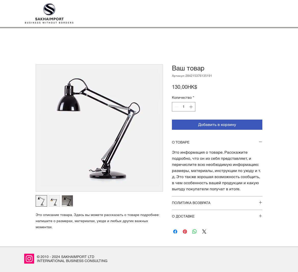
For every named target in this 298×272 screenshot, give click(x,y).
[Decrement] (176, 106)
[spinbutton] (183, 106)
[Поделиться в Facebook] (175, 231)
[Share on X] (204, 231)
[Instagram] (29, 259)
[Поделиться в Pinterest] (185, 231)
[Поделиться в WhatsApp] (195, 231)
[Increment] (191, 106)
